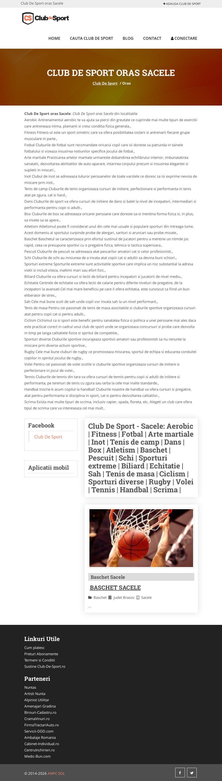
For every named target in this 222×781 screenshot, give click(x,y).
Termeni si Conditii (39, 660)
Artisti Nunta (34, 693)
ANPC (52, 773)
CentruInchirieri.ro (39, 750)
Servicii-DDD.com (39, 731)
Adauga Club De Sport (182, 4)
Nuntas (30, 687)
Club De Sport (105, 83)
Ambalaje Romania (40, 737)
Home (54, 38)
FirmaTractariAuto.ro (41, 724)
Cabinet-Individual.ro (41, 743)
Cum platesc (34, 647)
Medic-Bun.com (37, 756)
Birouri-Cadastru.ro (40, 712)
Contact (152, 38)
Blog (128, 38)
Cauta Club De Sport (91, 38)
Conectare (184, 38)
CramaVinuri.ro (37, 718)
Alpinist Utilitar (36, 699)
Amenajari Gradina (40, 706)
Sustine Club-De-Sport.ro (44, 666)
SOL (61, 773)
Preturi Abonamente (41, 653)
